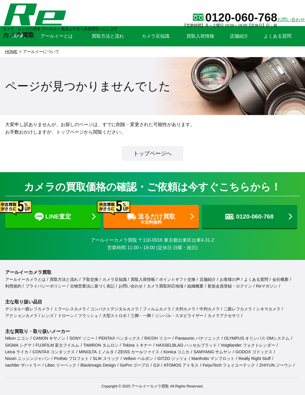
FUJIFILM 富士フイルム (57, 345)
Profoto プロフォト (71, 358)
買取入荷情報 (143, 279)
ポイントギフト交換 (177, 279)
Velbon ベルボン (138, 358)
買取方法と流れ (64, 279)
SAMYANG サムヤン (212, 352)
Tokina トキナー (137, 345)
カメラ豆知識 (114, 279)
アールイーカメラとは (25, 279)
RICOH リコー (157, 338)
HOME (11, 51)
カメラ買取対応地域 (165, 286)
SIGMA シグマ (18, 345)
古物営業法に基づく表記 (92, 286)
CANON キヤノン (49, 338)
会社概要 (280, 279)
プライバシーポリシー (45, 286)
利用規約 (13, 286)
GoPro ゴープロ (134, 365)
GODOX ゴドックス (253, 352)
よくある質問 (256, 279)
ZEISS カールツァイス (139, 352)
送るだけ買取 (139, 215)
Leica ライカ (16, 352)
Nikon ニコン (17, 338)
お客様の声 (230, 279)
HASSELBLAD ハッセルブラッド (186, 345)
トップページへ (152, 153)
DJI (156, 365)
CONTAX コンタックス (53, 352)
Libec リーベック (60, 365)
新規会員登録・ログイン (230, 286)
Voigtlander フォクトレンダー (248, 345)
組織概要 (195, 286)
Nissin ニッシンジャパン (27, 358)
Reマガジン (267, 286)
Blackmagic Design (98, 365)
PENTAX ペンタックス (120, 338)
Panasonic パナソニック (197, 338)
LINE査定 (38, 213)
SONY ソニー (82, 338)
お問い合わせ (131, 286)
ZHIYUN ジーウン (275, 365)
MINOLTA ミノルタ (96, 352)
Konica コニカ (176, 352)
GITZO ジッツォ (172, 358)
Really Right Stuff (255, 358)
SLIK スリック (106, 358)
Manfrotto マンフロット (212, 358)
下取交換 (90, 279)
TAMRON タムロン (100, 345)
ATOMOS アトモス (181, 365)
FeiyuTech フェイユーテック (229, 365)
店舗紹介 (207, 279)
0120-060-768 (249, 216)
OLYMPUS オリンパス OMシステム (256, 338)
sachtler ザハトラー (23, 365)
